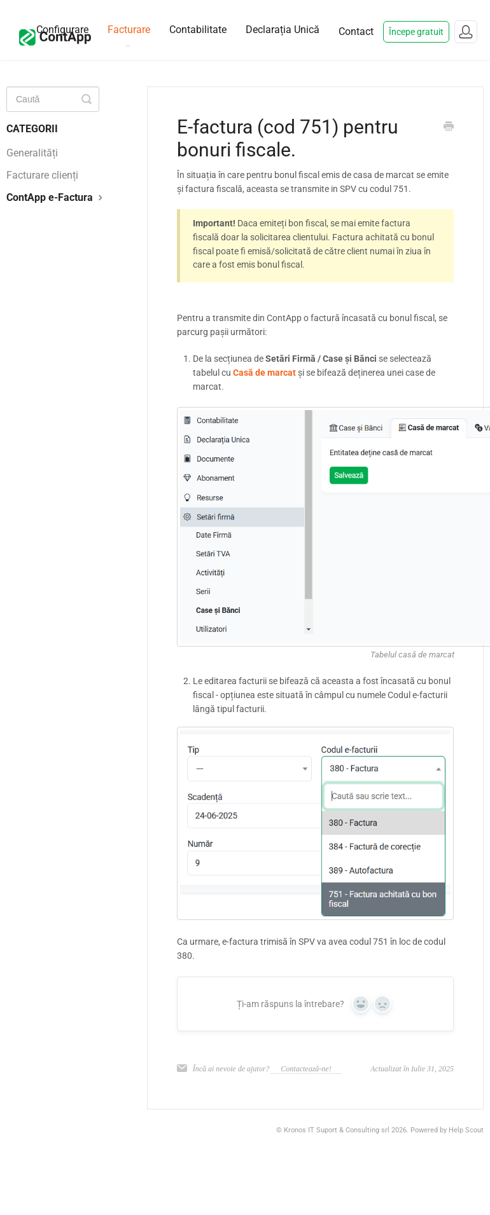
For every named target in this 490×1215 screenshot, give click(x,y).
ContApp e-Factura (56, 197)
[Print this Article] (449, 128)
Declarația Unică (282, 30)
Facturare (129, 35)
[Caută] (52, 99)
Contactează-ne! (306, 1068)
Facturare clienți (42, 175)
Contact (356, 31)
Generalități (32, 153)
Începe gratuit (416, 32)
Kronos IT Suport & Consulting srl (336, 1130)
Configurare (62, 30)
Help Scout (466, 1130)
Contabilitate (198, 30)
